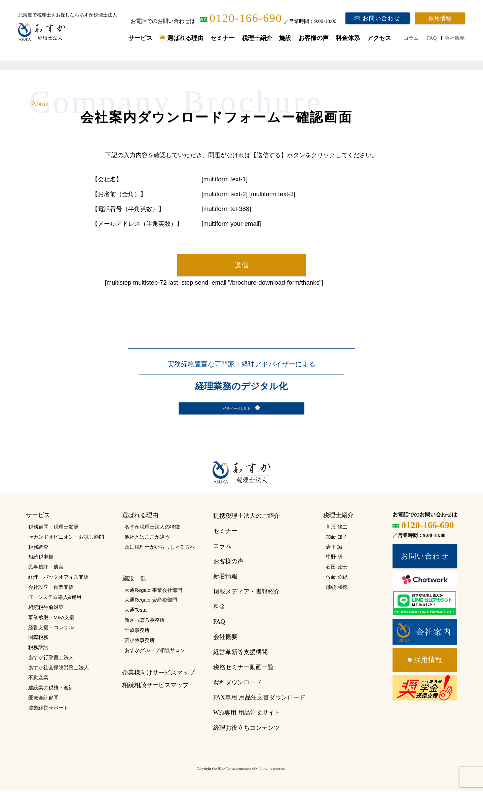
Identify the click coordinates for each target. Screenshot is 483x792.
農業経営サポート (48, 708)
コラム (411, 38)
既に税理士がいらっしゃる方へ (159, 547)
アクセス (379, 38)
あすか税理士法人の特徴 (152, 528)
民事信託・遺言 (46, 568)
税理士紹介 (257, 38)
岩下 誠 (334, 547)
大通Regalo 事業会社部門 (153, 591)
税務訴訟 (38, 648)
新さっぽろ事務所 (144, 621)
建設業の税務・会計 (51, 688)
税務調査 (38, 547)
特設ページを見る (237, 408)
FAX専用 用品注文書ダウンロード (259, 698)
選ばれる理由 (185, 38)
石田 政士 (336, 568)
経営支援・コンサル (51, 628)
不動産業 (38, 678)
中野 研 (334, 558)
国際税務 (38, 638)
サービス (140, 38)
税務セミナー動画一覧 (243, 668)
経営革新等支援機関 (240, 653)
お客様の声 (313, 38)
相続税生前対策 (46, 608)
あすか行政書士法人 (51, 658)
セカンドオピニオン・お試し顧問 (66, 538)
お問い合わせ (381, 18)
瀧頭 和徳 (336, 588)
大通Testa (135, 611)
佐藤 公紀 (336, 578)
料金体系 (348, 38)
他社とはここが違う (147, 538)
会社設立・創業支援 (51, 588)
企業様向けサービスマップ (158, 673)
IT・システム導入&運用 (54, 598)
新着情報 (225, 577)
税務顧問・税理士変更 (53, 528)
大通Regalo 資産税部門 (150, 601)
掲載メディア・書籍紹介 (246, 592)
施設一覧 (134, 579)
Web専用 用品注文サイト (247, 713)
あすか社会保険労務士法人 (58, 668)
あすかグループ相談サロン (154, 651)
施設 (285, 38)
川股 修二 (336, 528)
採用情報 (439, 18)
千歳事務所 (137, 631)
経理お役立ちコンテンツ (246, 728)
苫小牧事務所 (139, 641)
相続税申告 (40, 558)
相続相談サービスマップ (155, 685)
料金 (219, 607)
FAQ (432, 38)
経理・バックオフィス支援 (58, 578)
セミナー (223, 38)
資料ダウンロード (237, 683)
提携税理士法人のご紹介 (246, 516)
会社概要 (455, 38)
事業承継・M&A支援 (51, 618)
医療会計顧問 (43, 698)
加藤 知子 (336, 538)
